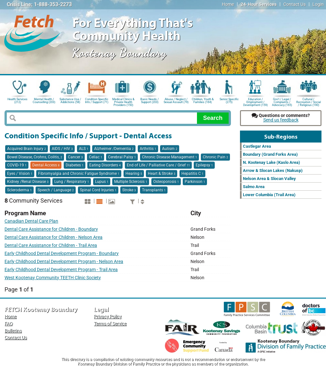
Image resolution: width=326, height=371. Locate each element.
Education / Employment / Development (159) (255, 102)
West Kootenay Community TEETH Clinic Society (53, 278)
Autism (169, 148)
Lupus (101, 181)
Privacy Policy (108, 316)
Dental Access (46, 165)
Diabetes (74, 165)
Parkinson (195, 181)
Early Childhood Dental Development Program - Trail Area (61, 269)
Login (318, 4)
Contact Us (294, 4)
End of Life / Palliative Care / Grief (158, 165)
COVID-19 (17, 165)
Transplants (154, 190)
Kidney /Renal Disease (28, 181)
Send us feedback (281, 120)
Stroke (129, 190)
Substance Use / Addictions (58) (70, 101)
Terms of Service (110, 323)
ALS (83, 148)
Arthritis (148, 148)
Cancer (75, 157)
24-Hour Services (259, 4)
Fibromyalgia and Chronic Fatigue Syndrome (78, 173)
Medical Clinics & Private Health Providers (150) (123, 102)
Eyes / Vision (19, 173)
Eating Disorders (105, 165)
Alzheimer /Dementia (114, 148)
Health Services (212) (17, 101)
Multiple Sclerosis (130, 181)
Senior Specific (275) (229, 101)
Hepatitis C (192, 173)
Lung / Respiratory (71, 181)
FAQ (9, 323)
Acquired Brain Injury (26, 148)
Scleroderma (19, 190)
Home (228, 4)
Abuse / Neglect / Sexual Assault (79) (176, 101)
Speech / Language (56, 190)
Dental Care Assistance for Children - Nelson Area (54, 237)
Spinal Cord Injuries (98, 190)
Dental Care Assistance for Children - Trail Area (51, 245)
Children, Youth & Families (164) (203, 101)
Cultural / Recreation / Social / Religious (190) (308, 102)
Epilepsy (204, 165)
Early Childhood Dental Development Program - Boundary (62, 253)
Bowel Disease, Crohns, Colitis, (34, 157)
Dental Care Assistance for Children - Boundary (51, 229)
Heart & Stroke (161, 173)
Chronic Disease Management (169, 157)
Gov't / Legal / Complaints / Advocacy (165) (282, 102)
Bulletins (13, 331)
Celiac (95, 157)
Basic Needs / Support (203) (149, 101)
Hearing (133, 173)
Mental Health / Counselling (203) (44, 101)
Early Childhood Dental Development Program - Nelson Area (64, 261)
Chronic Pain (215, 157)
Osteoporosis (166, 181)
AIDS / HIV (62, 148)
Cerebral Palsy (122, 157)
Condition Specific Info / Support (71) (96, 101)
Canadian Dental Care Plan (31, 221)
